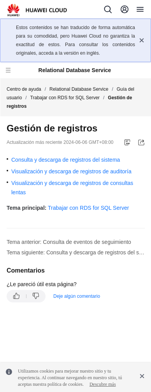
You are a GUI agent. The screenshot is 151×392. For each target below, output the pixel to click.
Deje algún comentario (76, 296)
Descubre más (103, 384)
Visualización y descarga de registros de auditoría (71, 171)
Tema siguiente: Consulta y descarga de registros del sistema (76, 252)
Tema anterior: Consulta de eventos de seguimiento (69, 242)
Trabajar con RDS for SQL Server (65, 97)
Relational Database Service (78, 89)
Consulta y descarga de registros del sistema (65, 160)
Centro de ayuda (24, 89)
